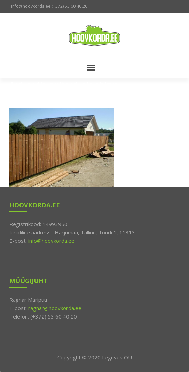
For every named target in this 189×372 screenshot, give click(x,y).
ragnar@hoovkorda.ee (54, 308)
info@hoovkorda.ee (51, 240)
